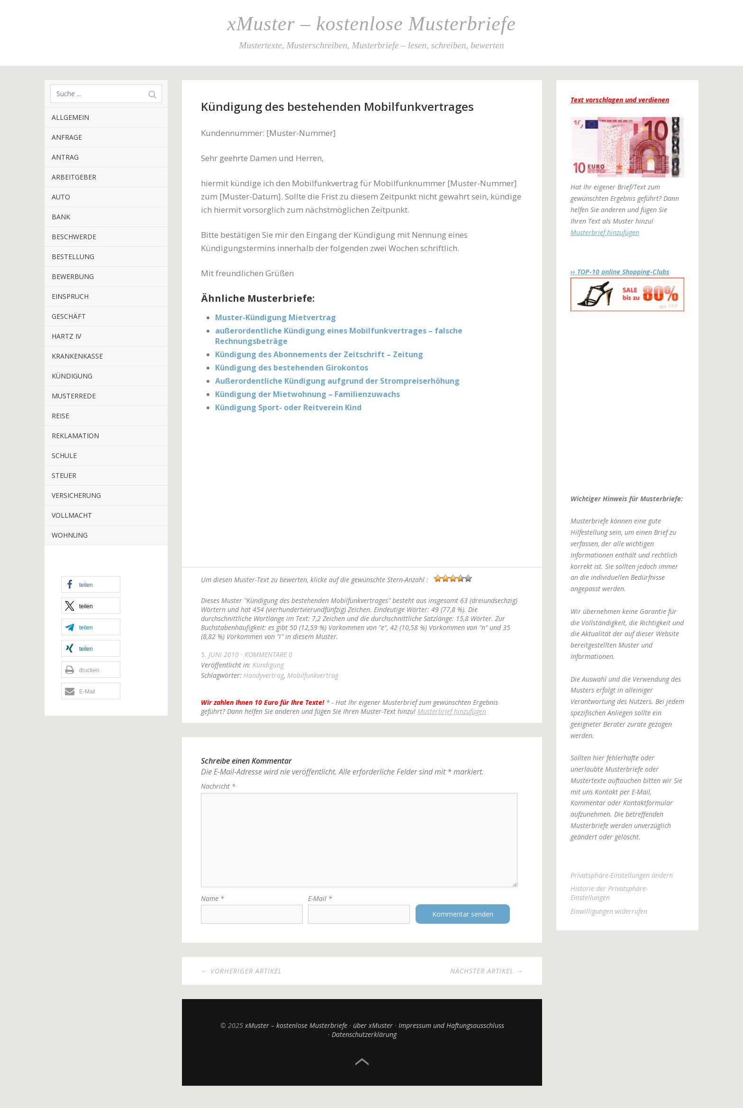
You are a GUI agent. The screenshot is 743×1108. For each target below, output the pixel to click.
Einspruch (70, 296)
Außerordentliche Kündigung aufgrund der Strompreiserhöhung (337, 381)
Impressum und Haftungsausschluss (451, 1033)
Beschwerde (74, 236)
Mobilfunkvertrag (312, 675)
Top (362, 1070)
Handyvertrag (264, 675)
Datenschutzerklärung (364, 1042)
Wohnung (70, 535)
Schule (64, 455)
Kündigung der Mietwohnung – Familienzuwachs (307, 394)
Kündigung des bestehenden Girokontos (291, 367)
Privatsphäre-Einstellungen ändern (622, 875)
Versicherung (76, 495)
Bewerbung (73, 276)
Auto (61, 196)
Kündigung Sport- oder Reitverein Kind (288, 407)
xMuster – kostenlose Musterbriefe (371, 24)
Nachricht (218, 786)
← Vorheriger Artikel (241, 978)
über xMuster (373, 1033)
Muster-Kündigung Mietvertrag (275, 317)
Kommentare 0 (268, 654)
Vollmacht (72, 515)
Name (212, 906)
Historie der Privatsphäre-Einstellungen (609, 893)
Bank (61, 216)
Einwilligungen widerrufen (609, 911)
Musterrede (74, 395)
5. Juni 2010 (220, 654)
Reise (60, 415)
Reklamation (75, 435)
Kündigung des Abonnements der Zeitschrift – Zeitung (319, 354)
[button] (90, 584)
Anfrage (67, 137)
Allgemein (70, 117)
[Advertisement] (362, 491)
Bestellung (73, 256)
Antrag (65, 157)
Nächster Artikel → (486, 978)
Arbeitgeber (74, 176)
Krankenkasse (77, 355)
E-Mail (320, 906)
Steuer (64, 475)
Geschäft (69, 316)
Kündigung (72, 375)
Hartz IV (66, 336)
